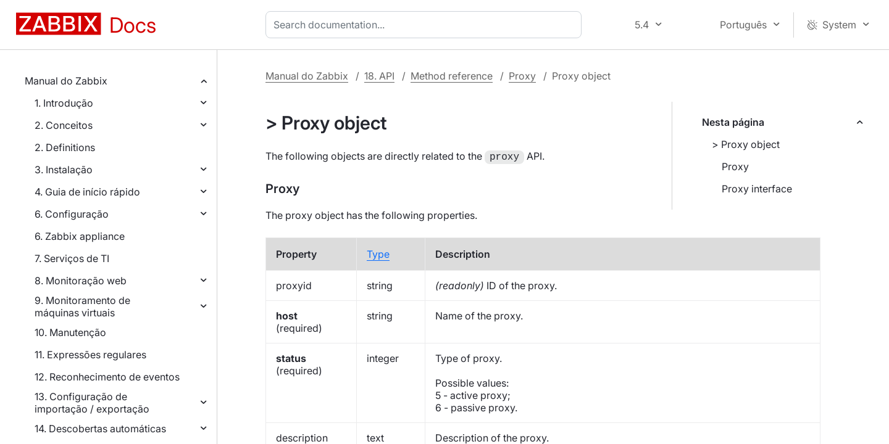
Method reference (452, 76)
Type (378, 253)
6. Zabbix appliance (80, 236)
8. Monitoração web (81, 280)
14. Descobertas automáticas (100, 428)
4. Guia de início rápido (87, 192)
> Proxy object (746, 144)
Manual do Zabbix (66, 81)
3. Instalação (64, 169)
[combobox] (425, 24)
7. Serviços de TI (72, 258)
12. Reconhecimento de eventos (107, 377)
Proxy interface (757, 189)
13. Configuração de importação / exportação (92, 402)
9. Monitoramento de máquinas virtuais (82, 306)
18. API (379, 76)
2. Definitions (65, 147)
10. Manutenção (70, 332)
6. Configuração (72, 214)
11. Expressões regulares (90, 354)
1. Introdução (64, 103)
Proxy (522, 76)
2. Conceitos (64, 125)
